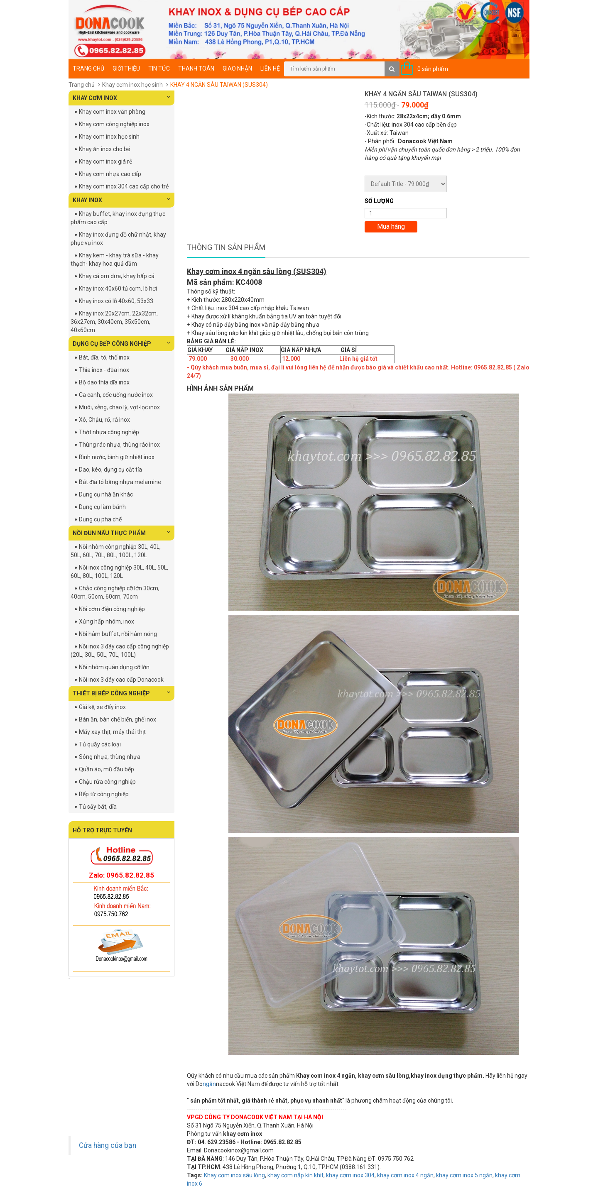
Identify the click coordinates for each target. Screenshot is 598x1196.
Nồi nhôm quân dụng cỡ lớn (114, 667)
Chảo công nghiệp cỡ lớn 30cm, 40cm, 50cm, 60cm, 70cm (115, 592)
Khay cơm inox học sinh (132, 84)
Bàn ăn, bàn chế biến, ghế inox (117, 719)
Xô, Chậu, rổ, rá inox (104, 419)
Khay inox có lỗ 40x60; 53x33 (116, 301)
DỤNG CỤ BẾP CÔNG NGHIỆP (121, 343)
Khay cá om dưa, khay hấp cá (116, 276)
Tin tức (159, 68)
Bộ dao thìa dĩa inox (104, 382)
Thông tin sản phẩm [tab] (226, 247)
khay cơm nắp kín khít (295, 1175)
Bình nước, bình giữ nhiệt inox (116, 457)
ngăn (209, 1084)
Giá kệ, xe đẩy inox (102, 707)
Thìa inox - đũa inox (104, 370)
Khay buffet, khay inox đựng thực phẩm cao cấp (118, 217)
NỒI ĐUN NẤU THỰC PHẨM (121, 532)
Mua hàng (391, 226)
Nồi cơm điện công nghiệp (112, 609)
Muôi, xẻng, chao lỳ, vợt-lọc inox (119, 407)
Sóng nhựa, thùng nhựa (109, 756)
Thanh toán (196, 68)
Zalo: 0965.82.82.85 (121, 875)
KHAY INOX (121, 199)
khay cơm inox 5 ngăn (464, 1175)
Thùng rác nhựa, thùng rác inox (119, 444)
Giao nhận (237, 68)
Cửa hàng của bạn (107, 1145)
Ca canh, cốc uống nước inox (116, 394)
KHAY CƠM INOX (121, 97)
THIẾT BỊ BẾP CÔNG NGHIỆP (121, 693)
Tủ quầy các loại (100, 744)
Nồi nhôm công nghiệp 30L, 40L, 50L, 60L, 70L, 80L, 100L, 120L (116, 550)
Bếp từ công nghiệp (104, 794)
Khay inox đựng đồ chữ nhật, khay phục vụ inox (118, 238)
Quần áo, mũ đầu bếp (106, 769)
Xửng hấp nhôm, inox (106, 621)
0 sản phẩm (432, 69)
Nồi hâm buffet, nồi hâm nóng (118, 634)
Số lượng (379, 201)
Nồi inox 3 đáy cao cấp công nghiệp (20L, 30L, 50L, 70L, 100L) (120, 650)
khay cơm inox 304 (350, 1175)
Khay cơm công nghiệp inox (114, 124)
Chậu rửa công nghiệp (107, 781)
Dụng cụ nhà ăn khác (106, 494)
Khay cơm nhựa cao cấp (110, 174)
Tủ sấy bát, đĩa (98, 806)
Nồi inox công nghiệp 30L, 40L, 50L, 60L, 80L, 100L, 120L (119, 571)
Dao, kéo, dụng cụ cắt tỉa (110, 469)
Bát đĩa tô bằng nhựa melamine (120, 482)
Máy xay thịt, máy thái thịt (112, 732)
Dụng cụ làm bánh (102, 507)
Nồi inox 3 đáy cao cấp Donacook (121, 679)
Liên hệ (270, 68)
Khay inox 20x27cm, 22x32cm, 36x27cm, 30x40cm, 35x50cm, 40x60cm (114, 321)
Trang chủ (88, 68)
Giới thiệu (126, 68)
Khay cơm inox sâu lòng (234, 1175)
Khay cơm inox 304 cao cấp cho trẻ (124, 186)
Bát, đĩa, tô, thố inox (104, 357)
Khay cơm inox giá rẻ (105, 161)
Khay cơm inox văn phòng (112, 111)
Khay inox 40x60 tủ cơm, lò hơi (118, 288)
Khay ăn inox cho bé (104, 149)
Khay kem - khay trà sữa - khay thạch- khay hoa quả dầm (115, 259)
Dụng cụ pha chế (100, 519)
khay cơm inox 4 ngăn (405, 1175)
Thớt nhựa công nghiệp (109, 432)
